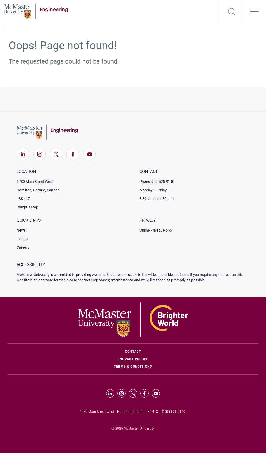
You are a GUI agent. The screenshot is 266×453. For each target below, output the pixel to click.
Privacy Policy (133, 359)
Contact (155, 351)
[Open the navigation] (254, 11)
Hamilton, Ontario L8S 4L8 (137, 411)
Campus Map (27, 207)
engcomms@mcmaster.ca (112, 280)
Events (22, 239)
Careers (23, 247)
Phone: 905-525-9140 (156, 181)
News (21, 230)
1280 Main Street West (35, 181)
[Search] (231, 11)
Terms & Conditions (133, 366)
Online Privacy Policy (156, 230)
